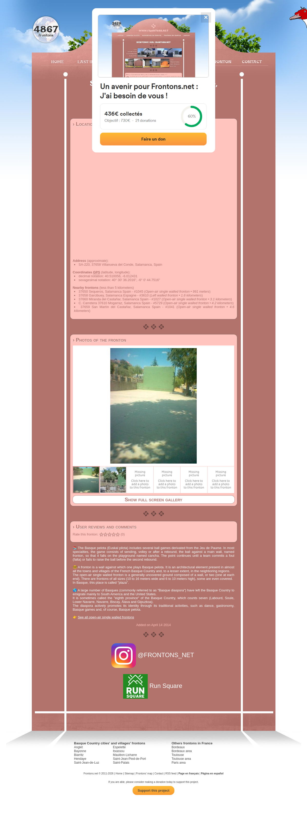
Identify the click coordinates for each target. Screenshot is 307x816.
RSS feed (170, 773)
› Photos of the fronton (99, 340)
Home (57, 61)
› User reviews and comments (105, 527)
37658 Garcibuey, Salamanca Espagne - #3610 (114, 295)
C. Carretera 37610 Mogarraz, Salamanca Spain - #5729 (121, 303)
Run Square (153, 685)
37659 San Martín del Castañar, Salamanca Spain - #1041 (128, 307)
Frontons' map (144, 773)
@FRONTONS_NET (153, 654)
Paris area (179, 762)
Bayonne (80, 751)
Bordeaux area (182, 751)
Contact (251, 61)
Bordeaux (178, 747)
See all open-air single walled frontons (106, 617)
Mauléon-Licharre (125, 755)
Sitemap (129, 773)
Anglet (78, 747)
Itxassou (118, 751)
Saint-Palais (121, 762)
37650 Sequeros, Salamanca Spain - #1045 (111, 291)
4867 (45, 29)
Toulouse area (181, 759)
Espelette (119, 747)
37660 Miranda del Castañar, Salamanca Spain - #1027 (120, 299)
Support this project (154, 790)
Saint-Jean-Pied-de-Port (129, 759)
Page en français (189, 773)
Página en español (212, 773)
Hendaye (80, 759)
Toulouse (178, 755)
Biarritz (79, 755)
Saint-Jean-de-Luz (86, 762)
